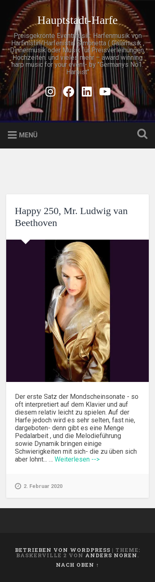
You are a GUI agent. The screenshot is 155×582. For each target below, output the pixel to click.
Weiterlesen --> (77, 459)
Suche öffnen (140, 135)
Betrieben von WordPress (62, 550)
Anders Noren (111, 555)
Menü (28, 135)
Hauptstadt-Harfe (77, 20)
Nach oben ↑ (77, 564)
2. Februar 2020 (38, 486)
